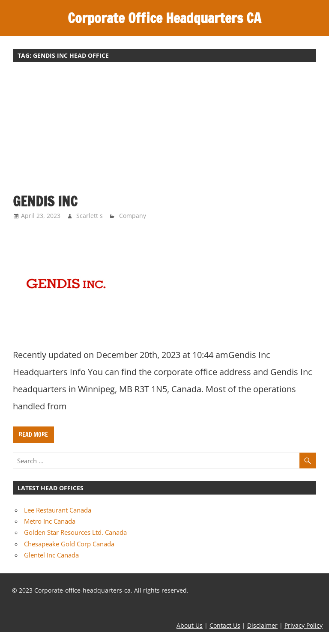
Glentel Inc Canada (51, 555)
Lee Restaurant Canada (57, 510)
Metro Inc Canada (49, 521)
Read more (33, 434)
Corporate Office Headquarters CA (164, 18)
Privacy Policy (303, 625)
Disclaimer (262, 625)
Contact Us (224, 625)
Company (132, 216)
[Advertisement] (164, 132)
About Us (189, 625)
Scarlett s (89, 216)
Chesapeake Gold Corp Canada (69, 544)
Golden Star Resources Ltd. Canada (75, 532)
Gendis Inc (45, 201)
